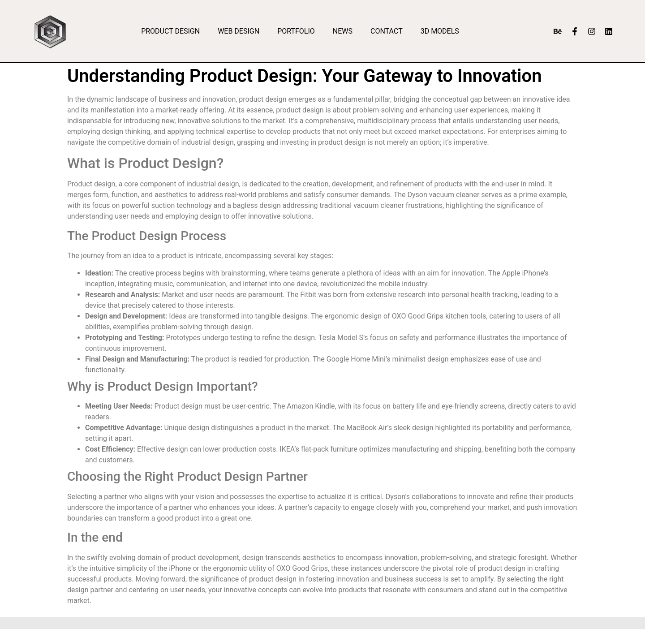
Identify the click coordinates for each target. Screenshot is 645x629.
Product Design (170, 31)
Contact (386, 31)
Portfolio (296, 31)
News (343, 31)
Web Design (238, 31)
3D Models (440, 31)
